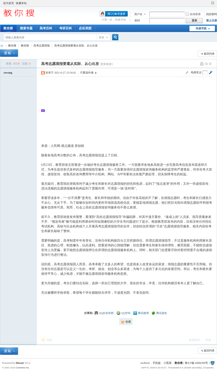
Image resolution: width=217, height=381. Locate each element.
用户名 (138, 14)
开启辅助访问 (208, 3)
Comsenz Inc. (23, 367)
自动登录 (193, 14)
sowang (8, 72)
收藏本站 (21, 3)
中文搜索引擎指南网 (2, 45)
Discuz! (20, 363)
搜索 (101, 37)
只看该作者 (87, 72)
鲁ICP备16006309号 (196, 363)
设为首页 (8, 3)
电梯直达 (196, 72)
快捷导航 (201, 28)
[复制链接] (106, 64)
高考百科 (46, 28)
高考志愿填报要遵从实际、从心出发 (76, 45)
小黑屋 (167, 363)
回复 (49, 340)
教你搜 (8, 28)
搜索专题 (26, 28)
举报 (208, 340)
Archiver (145, 363)
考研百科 (65, 28)
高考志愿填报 (41, 45)
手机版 (157, 363)
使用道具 (194, 340)
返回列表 (209, 53)
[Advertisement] (129, 110)
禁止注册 (211, 20)
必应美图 (85, 28)
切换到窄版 (212, 3)
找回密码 (211, 14)
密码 (137, 20)
